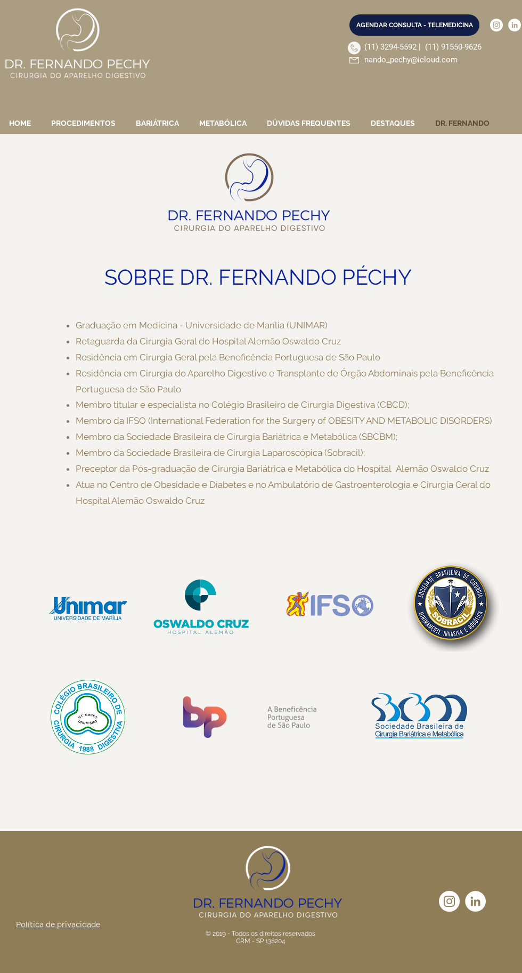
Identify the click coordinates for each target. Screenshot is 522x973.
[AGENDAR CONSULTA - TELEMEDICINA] (414, 25)
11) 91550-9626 (455, 47)
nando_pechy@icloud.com (411, 60)
